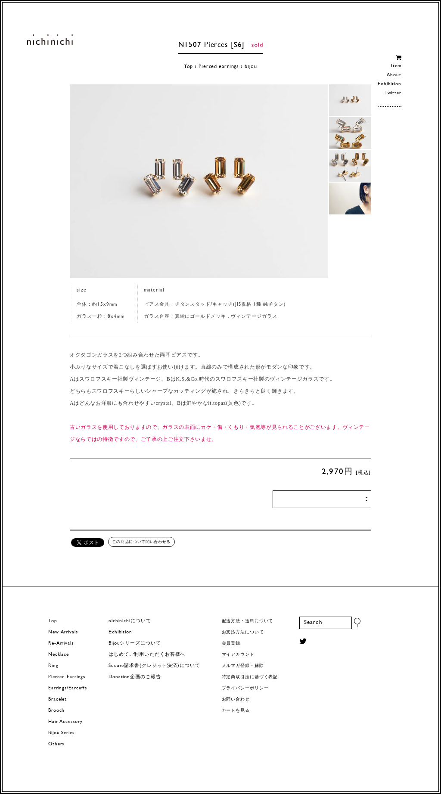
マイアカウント (238, 655)
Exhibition (389, 84)
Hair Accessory (65, 722)
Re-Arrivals (61, 643)
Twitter (393, 93)
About (394, 75)
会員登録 (231, 643)
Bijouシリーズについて (135, 643)
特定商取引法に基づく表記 (250, 677)
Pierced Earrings (66, 677)
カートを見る (236, 711)
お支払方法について (243, 632)
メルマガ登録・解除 (243, 666)
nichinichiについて (130, 621)
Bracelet (57, 699)
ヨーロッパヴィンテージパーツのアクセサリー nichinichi (50, 39)
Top (188, 66)
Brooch (56, 710)
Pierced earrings (219, 66)
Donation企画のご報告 (135, 677)
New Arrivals (63, 632)
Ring (53, 666)
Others (56, 744)
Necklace (58, 654)
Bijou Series (61, 733)
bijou (251, 66)
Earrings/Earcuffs (67, 688)
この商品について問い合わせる (141, 542)
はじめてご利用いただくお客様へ (147, 654)
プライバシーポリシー (245, 688)
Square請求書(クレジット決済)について (154, 666)
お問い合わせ (236, 699)
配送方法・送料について (247, 621)
